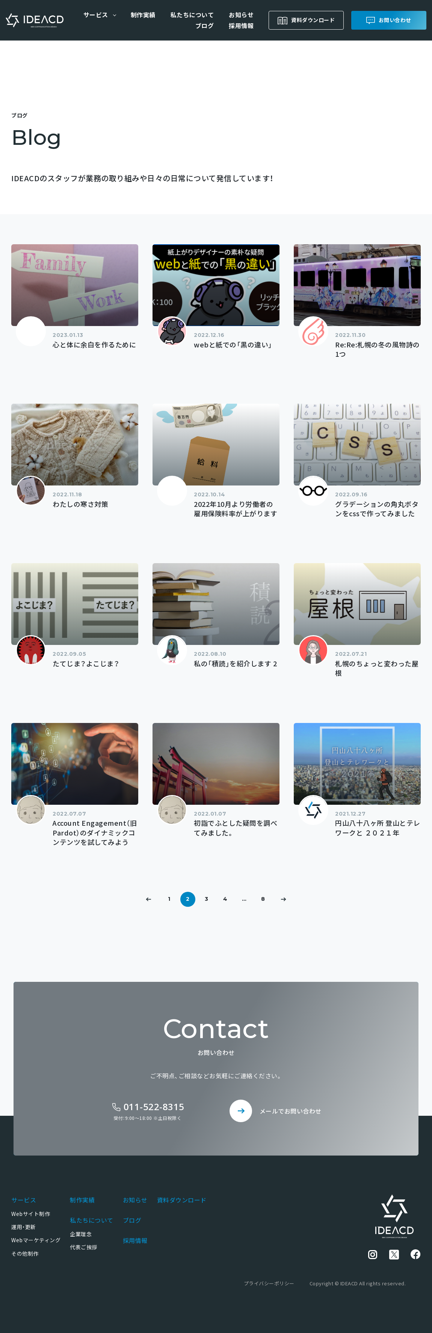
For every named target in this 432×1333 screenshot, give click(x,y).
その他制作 (25, 1253)
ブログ (204, 25)
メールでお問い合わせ (291, 1110)
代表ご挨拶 (83, 1247)
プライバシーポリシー (269, 1283)
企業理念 (81, 1234)
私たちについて (192, 14)
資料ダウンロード (313, 20)
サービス (23, 1199)
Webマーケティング (35, 1240)
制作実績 (143, 14)
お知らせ (241, 14)
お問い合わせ (395, 20)
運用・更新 (23, 1227)
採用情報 (241, 25)
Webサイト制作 (30, 1213)
